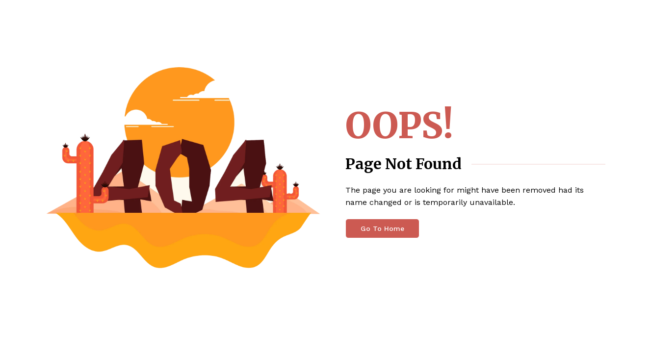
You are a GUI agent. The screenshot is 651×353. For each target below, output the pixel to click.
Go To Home (382, 228)
